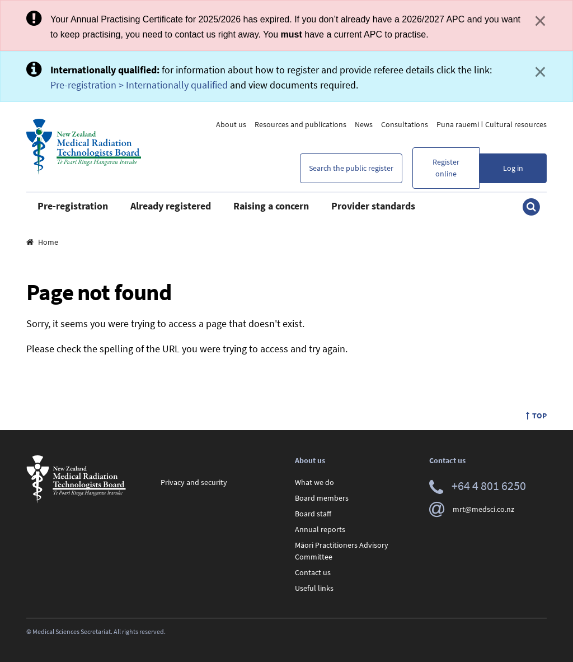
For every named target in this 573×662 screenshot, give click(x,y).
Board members (322, 498)
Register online (446, 168)
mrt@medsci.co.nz (471, 509)
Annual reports (320, 529)
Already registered (170, 205)
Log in (513, 168)
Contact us (313, 572)
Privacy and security (194, 482)
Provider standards (373, 205)
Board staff (313, 514)
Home (42, 242)
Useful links (314, 588)
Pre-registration (72, 205)
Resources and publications (300, 124)
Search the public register (351, 168)
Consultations (404, 124)
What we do (314, 482)
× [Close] (540, 21)
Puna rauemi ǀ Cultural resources (491, 124)
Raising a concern (271, 205)
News (364, 124)
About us (231, 124)
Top (536, 416)
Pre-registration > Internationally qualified (139, 84)
